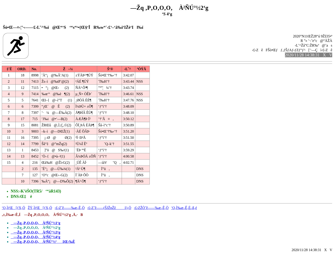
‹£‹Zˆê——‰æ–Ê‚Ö (70, 208)
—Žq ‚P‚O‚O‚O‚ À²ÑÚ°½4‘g (35, 237)
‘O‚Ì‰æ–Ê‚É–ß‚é (184, 208)
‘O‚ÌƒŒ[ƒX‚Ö (13, 208)
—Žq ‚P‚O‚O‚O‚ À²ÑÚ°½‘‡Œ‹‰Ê (43, 242)
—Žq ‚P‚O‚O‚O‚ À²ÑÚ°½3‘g (35, 232)
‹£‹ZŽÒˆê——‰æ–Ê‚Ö (151, 208)
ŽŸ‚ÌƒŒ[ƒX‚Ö (40, 208)
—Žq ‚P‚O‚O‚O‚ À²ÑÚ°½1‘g (35, 223)
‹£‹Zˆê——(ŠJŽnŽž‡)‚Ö (109, 208)
